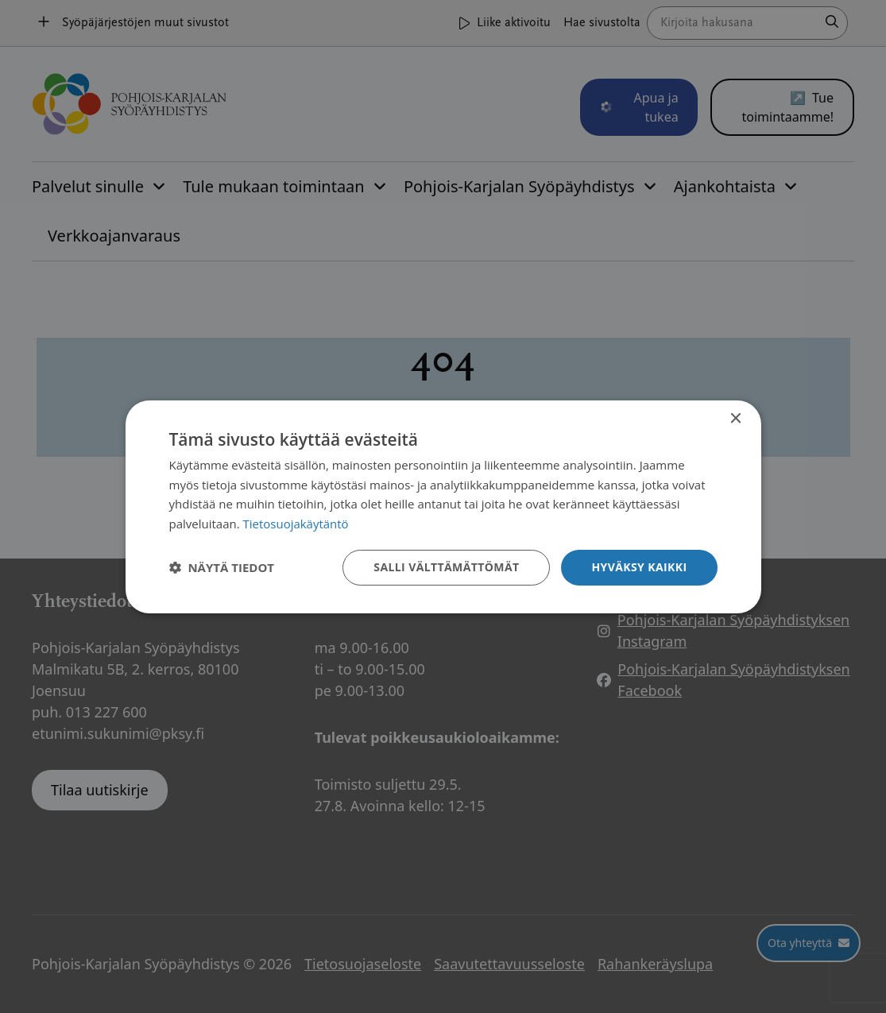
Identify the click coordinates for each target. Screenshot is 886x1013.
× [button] (735, 418)
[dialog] (443, 506)
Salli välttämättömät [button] (446, 566)
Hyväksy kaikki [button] (639, 566)
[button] (222, 567)
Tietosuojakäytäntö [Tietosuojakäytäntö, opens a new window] (296, 524)
